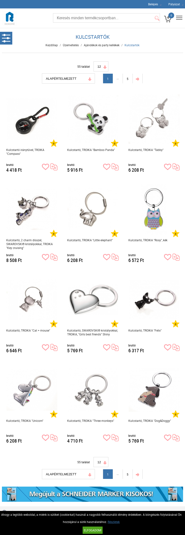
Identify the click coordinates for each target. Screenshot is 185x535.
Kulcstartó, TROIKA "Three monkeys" (90, 421)
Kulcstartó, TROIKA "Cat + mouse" (28, 330)
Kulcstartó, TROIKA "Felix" (145, 330)
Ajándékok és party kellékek (101, 45)
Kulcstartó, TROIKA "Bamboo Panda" (91, 150)
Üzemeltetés (71, 45)
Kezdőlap (52, 45)
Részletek (114, 522)
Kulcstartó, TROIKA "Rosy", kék (147, 240)
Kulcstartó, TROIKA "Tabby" (146, 150)
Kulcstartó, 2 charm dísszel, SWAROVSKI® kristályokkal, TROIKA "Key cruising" (29, 244)
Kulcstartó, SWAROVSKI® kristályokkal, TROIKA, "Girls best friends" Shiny (92, 332)
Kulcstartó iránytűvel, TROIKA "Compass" (25, 152)
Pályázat (174, 4)
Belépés (153, 4)
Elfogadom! (92, 530)
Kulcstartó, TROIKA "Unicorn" (24, 421)
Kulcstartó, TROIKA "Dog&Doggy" (149, 421)
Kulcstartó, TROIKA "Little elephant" (90, 240)
